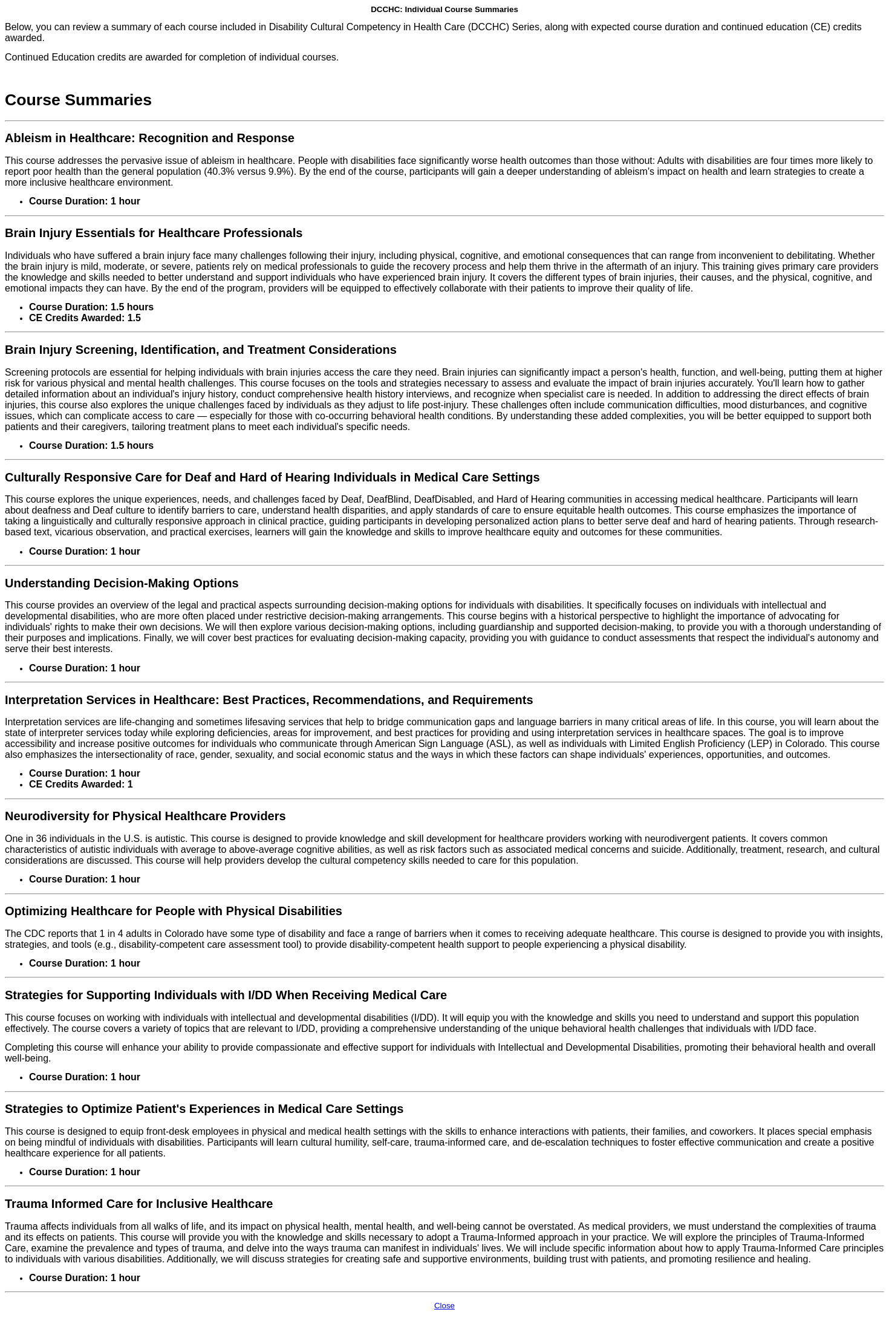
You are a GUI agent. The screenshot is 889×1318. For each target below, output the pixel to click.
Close (444, 1305)
